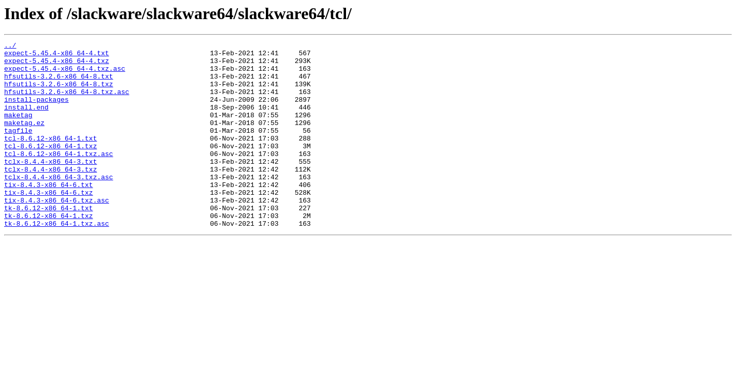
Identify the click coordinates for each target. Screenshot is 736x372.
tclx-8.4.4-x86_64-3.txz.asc (58, 204)
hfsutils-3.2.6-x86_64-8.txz (58, 93)
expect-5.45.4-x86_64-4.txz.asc (64, 74)
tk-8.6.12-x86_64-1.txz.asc (56, 260)
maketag (18, 130)
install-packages (36, 111)
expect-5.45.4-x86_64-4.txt (56, 55)
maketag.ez (24, 139)
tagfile (18, 148)
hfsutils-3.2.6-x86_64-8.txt (58, 83)
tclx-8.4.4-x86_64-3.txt (50, 186)
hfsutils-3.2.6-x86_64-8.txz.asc (66, 102)
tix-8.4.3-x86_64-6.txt (48, 214)
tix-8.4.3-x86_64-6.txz (48, 223)
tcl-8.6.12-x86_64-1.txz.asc (58, 176)
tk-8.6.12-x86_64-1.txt (48, 241)
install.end (26, 121)
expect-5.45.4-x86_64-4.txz (56, 65)
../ (10, 46)
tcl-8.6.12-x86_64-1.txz (50, 167)
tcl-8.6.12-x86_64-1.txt (50, 158)
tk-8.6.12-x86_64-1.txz (48, 251)
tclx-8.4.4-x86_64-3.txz (50, 195)
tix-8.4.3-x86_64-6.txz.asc (56, 232)
